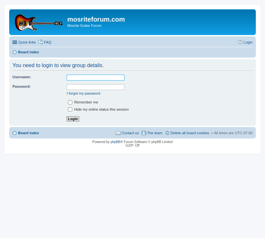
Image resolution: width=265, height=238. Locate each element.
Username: (21, 77)
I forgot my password (83, 93)
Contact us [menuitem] (130, 133)
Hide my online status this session (98, 109)
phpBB (116, 142)
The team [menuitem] (154, 133)
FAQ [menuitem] (47, 42)
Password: (21, 86)
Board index (28, 133)
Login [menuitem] (248, 42)
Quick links (27, 42)
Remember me (83, 102)
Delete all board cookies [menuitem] (189, 133)
